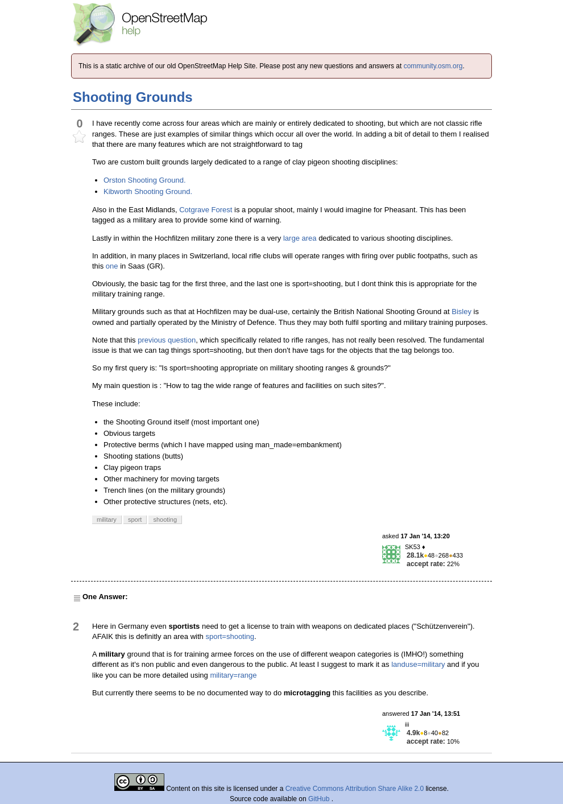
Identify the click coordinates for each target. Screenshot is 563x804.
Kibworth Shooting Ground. (148, 191)
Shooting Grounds (133, 97)
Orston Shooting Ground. (145, 180)
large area (300, 238)
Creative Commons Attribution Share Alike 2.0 (354, 789)
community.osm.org (433, 66)
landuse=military (418, 664)
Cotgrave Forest (205, 209)
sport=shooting (229, 636)
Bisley (461, 311)
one (112, 266)
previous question (167, 340)
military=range (233, 675)
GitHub (320, 799)
